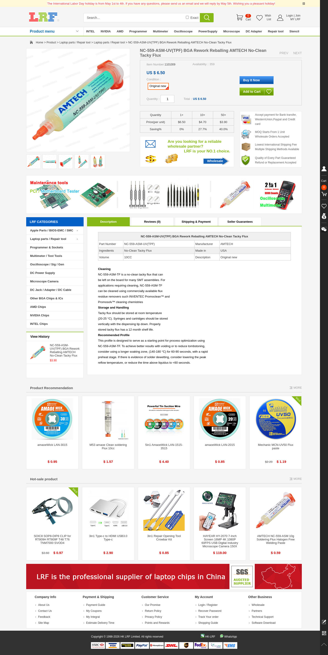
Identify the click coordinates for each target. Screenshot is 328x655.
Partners (257, 611)
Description (108, 221)
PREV (284, 53)
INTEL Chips (39, 324)
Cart (248, 19)
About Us (43, 605)
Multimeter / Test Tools (46, 256)
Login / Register (208, 605)
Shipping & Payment (196, 221)
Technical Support (263, 616)
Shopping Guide (208, 622)
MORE (298, 387)
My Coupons (94, 611)
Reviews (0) (152, 221)
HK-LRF (210, 636)
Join (297, 15)
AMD (120, 31)
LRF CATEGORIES (44, 222)
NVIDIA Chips (39, 315)
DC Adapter (254, 31)
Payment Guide (95, 605)
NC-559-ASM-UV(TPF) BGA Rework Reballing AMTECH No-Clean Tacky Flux (64, 350)
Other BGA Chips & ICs (46, 298)
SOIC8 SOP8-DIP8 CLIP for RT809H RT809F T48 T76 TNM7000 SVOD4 (52, 539)
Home (39, 42)
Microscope (231, 31)
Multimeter (160, 31)
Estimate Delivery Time (100, 622)
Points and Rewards (157, 622)
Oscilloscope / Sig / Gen (47, 264)
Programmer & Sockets (46, 247)
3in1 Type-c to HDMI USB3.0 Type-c (108, 537)
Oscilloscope (183, 31)
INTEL (90, 31)
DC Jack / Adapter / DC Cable (50, 290)
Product (51, 42)
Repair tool (275, 31)
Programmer (138, 31)
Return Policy (153, 611)
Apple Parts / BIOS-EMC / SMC (51, 230)
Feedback (44, 616)
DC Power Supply (42, 273)
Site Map (43, 622)
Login (289, 15)
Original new (159, 86)
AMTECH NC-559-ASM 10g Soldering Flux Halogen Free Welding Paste (275, 539)
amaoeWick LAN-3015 (52, 445)
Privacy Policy (153, 616)
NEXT (297, 53)
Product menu (42, 31)
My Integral (93, 616)
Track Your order (208, 616)
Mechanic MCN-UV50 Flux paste (275, 446)
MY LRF (295, 19)
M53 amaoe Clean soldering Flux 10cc (108, 446)
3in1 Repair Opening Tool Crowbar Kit (164, 537)
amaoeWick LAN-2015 (220, 445)
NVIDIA (106, 31)
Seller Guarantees (240, 221)
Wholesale (215, 161)
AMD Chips (38, 307)
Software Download (264, 622)
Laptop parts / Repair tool (74, 42)
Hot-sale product (43, 479)
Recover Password (209, 611)
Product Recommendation (51, 388)
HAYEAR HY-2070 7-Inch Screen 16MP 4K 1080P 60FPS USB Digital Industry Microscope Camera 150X (219, 541)
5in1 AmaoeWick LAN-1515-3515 (164, 446)
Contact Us (45, 611)
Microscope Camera (44, 281)
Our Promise (152, 605)
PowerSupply (207, 31)
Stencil (294, 31)
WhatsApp (230, 636)
